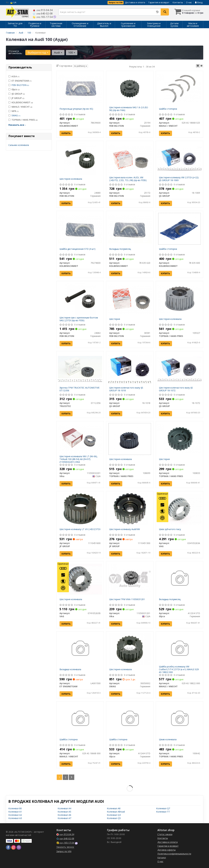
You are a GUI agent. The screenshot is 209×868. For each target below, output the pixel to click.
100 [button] (71, 52)
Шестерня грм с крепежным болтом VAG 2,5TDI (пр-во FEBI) (79, 319)
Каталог (161, 857)
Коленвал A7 (64, 818)
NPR (13, 111)
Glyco (14, 89)
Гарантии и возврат (168, 845)
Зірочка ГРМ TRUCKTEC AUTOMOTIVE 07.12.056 (79, 389)
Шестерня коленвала (71, 178)
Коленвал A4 (64, 808)
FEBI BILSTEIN (20, 85)
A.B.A (13, 76)
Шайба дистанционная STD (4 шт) (77, 248)
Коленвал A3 (15, 818)
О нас (189, 2)
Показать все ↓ (17, 124)
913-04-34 (43, 10)
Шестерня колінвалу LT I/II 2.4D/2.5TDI (80, 529)
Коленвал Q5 (114, 818)
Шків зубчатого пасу (170, 529)
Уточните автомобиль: (15, 52)
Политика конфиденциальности (174, 853)
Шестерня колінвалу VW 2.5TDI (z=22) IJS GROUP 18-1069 (179, 179)
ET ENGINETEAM (19, 80)
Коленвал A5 (64, 811)
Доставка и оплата (135, 2)
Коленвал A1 (15, 811)
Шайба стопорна (168, 108)
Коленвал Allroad (116, 811)
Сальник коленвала (18, 145)
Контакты (177, 2)
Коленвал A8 (113, 808)
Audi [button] (58, 52)
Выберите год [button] (38, 52)
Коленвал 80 (15, 808)
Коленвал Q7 (163, 808)
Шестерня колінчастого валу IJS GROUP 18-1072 (176, 389)
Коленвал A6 (64, 814)
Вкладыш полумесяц (120, 248)
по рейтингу (80, 66)
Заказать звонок (65, 847)
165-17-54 (43, 17)
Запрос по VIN (115, 2)
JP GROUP (16, 98)
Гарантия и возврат (158, 2)
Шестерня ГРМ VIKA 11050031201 (127, 599)
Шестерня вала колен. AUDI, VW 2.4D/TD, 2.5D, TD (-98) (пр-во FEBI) (128, 179)
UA (13, 2)
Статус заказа (164, 834)
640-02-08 (43, 13)
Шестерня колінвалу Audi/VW (124, 529)
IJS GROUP (16, 93)
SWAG (15, 115)
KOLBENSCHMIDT (20, 102)
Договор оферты (166, 849)
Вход (198, 2)
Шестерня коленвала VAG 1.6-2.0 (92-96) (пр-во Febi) (128, 109)
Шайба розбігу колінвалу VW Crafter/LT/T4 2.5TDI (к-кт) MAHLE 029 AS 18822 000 (179, 669)
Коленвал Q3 (114, 814)
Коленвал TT (163, 811)
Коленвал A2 (15, 814)
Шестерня (114, 318)
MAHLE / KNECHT (20, 106)
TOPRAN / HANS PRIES (22, 119)
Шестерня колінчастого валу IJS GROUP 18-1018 (126, 389)
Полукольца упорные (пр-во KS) (76, 108)
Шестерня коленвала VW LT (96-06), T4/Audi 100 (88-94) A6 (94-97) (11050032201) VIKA (79, 459)
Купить (66, 133)
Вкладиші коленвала (70, 669)
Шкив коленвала (168, 739)
